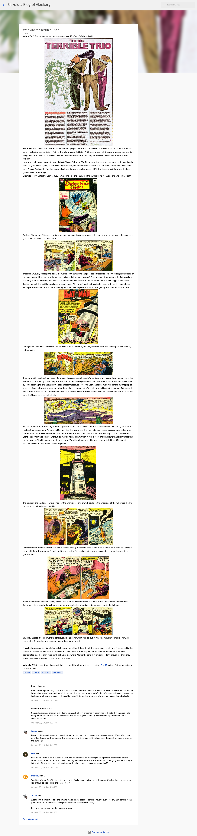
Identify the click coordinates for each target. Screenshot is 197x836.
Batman (27, 672)
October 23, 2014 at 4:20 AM (44, 787)
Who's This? (57, 672)
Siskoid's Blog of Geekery (29, 5)
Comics (36, 672)
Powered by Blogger (98, 832)
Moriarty (35, 776)
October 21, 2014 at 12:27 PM (44, 700)
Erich (33, 753)
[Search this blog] (180, 5)
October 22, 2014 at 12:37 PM (44, 768)
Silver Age (46, 672)
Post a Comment (30, 819)
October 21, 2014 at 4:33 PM (44, 723)
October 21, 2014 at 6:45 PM (44, 745)
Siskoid (34, 731)
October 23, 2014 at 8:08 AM (44, 812)
